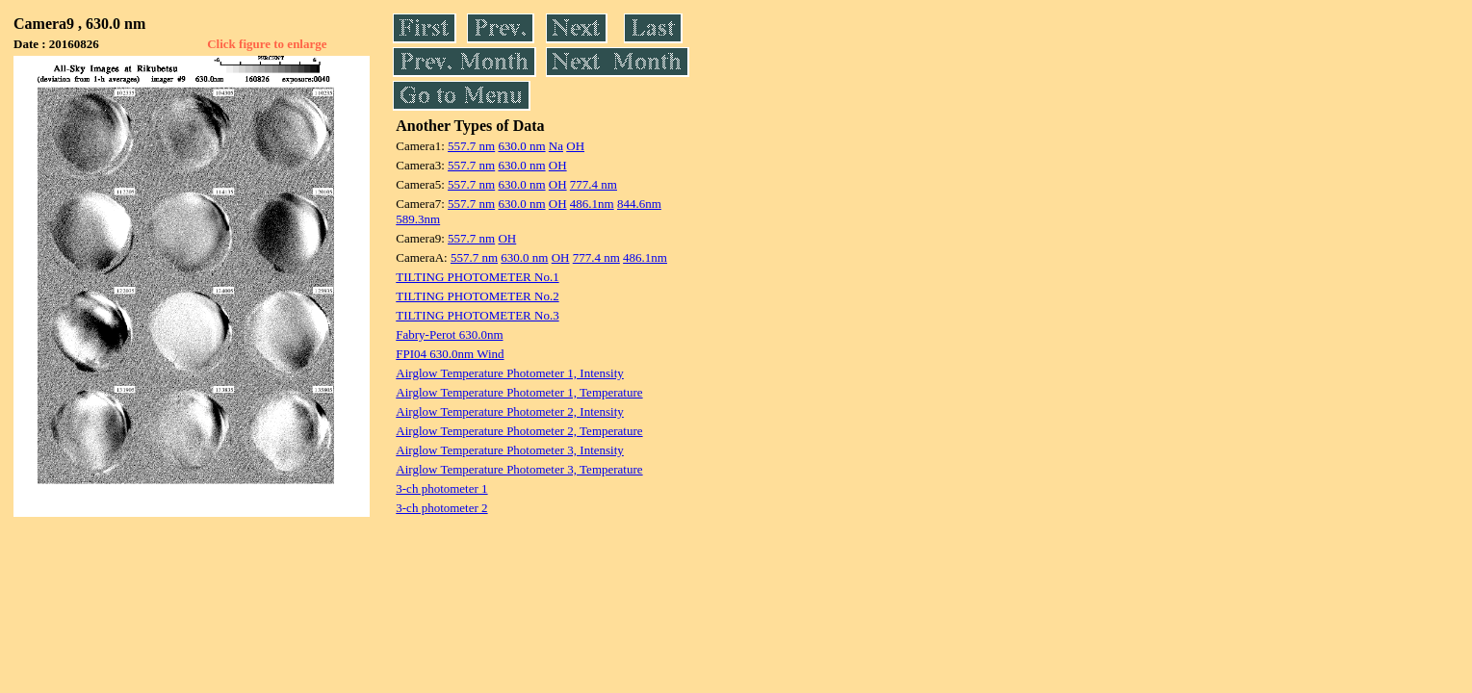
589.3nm (418, 219)
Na (556, 146)
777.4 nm (593, 184)
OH (575, 146)
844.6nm (639, 203)
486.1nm (592, 203)
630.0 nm (521, 146)
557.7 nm (471, 146)
